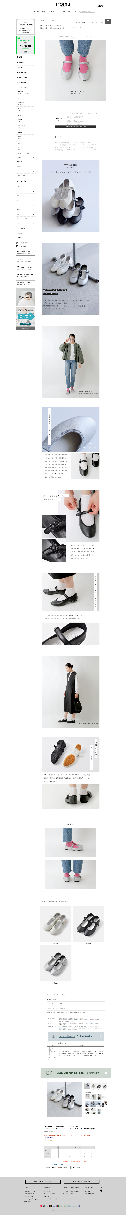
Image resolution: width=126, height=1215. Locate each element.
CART (76, 11)
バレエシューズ (61, 28)
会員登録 (46, 1196)
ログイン (101, 22)
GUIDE (63, 11)
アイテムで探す (21, 181)
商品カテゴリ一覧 (43, 25)
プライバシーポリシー (69, 1193)
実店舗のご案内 (89, 1193)
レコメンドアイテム (23, 77)
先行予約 (19, 67)
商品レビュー (27, 1201)
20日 (60, 25)
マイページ (94, 22)
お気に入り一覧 (86, 22)
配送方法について (29, 1193)
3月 (57, 25)
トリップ (20, 237)
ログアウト (53, 1193)
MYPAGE (69, 11)
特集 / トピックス (22, 72)
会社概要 (87, 1191)
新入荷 (49, 25)
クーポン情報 (76, 22)
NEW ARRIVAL (35, 11)
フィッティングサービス (31, 1199)
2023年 (53, 25)
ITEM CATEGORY (54, 11)
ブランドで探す (21, 82)
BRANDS (44, 11)
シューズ (55, 28)
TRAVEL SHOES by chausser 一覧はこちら (75, 126)
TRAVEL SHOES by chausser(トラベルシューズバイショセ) (68, 27)
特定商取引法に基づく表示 (71, 1191)
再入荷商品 (20, 62)
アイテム (50, 28)
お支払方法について (29, 1191)
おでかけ (20, 233)
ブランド (50, 27)
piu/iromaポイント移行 (50, 1199)
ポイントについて (29, 1196)
